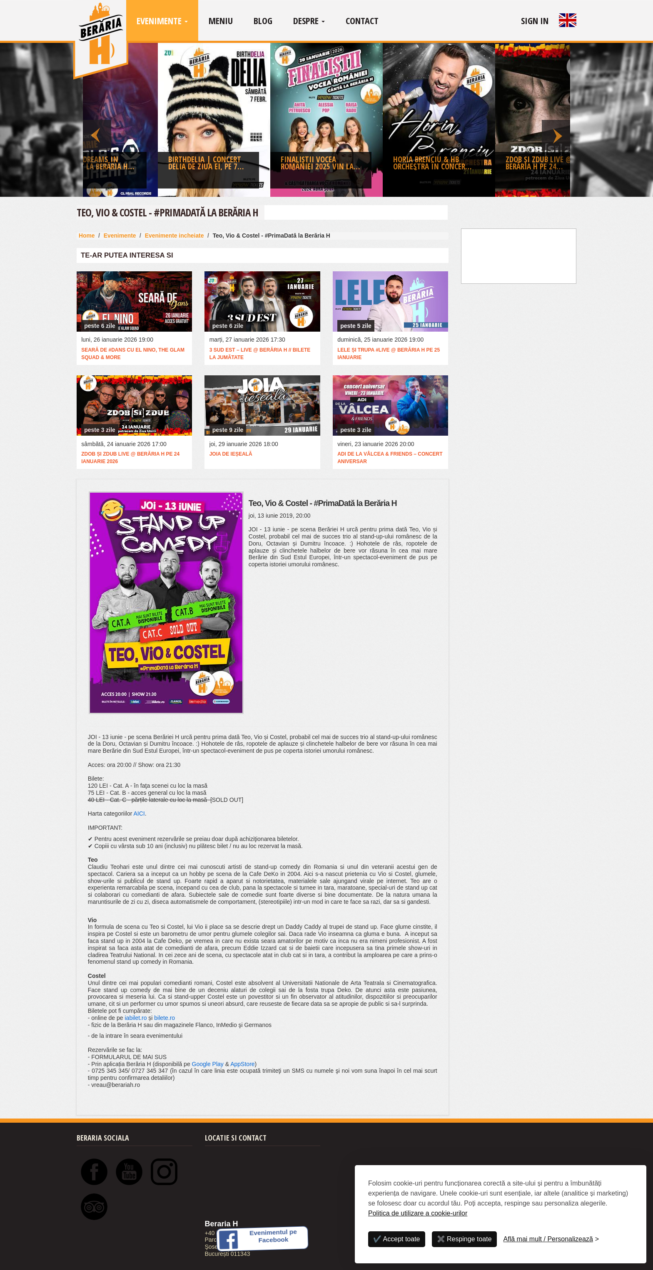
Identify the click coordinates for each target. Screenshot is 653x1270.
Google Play (208, 1064)
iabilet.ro (136, 1018)
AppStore (242, 1064)
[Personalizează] (551, 1239)
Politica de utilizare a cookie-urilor (417, 1213)
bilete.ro (164, 1018)
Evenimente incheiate (174, 235)
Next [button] (556, 120)
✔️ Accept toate (396, 1239)
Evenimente (162, 20)
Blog (263, 20)
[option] (326, 122)
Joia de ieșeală (230, 454)
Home (87, 235)
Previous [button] (97, 120)
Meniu (221, 20)
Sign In (534, 20)
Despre (309, 20)
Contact (362, 20)
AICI (139, 813)
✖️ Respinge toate (464, 1239)
